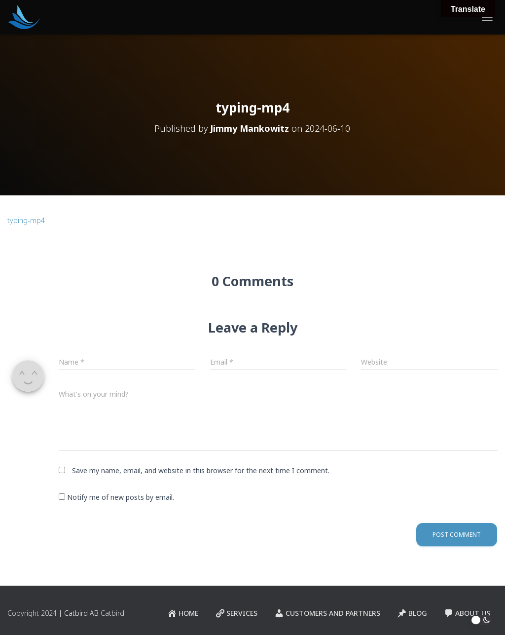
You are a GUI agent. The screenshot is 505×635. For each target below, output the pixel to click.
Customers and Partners (327, 613)
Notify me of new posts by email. (120, 497)
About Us (467, 613)
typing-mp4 (26, 220)
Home (182, 613)
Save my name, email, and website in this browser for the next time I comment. (200, 470)
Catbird (112, 613)
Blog (412, 613)
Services (236, 613)
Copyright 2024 (32, 613)
